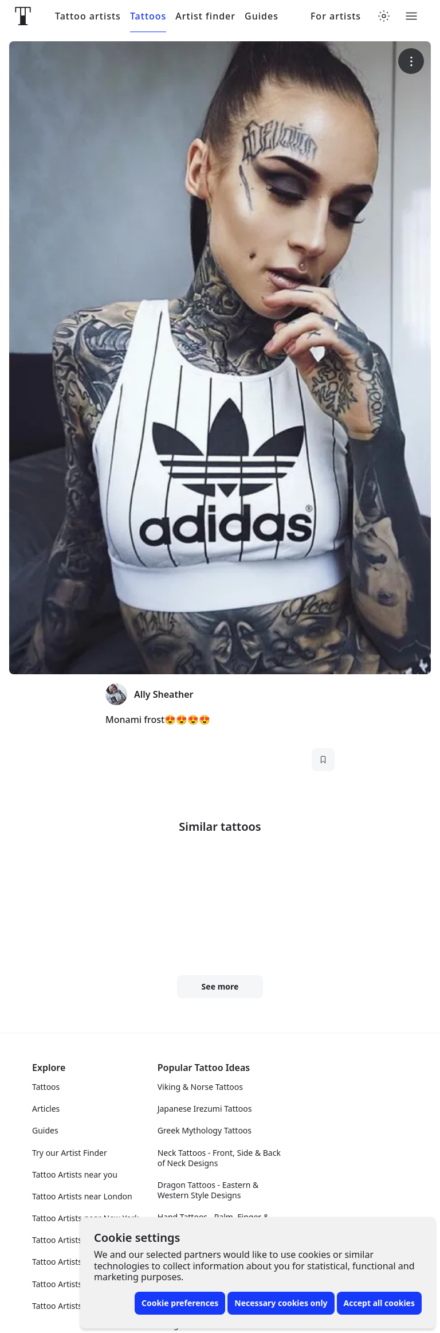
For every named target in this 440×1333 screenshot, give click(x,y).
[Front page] (23, 16)
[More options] (411, 61)
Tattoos (148, 16)
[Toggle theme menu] (384, 16)
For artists (336, 16)
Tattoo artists (88, 16)
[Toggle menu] (411, 16)
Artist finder (205, 16)
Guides (261, 16)
